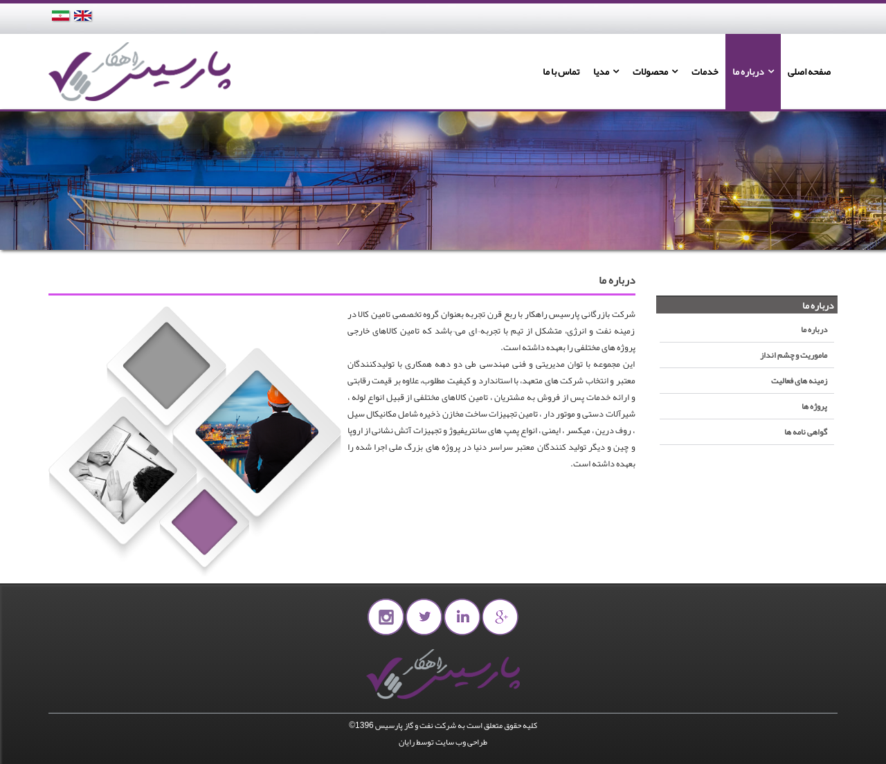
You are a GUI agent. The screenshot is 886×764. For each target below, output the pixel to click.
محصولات (650, 71)
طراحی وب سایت (461, 742)
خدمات (704, 71)
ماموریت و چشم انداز (793, 355)
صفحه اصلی (809, 71)
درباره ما (748, 71)
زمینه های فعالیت (799, 380)
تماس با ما (561, 71)
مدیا (601, 71)
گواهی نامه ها (805, 432)
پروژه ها (814, 406)
